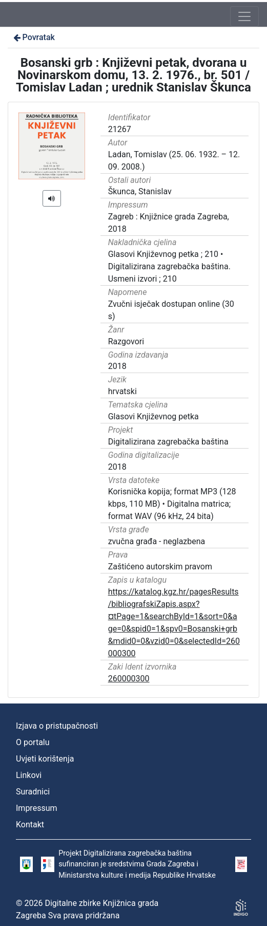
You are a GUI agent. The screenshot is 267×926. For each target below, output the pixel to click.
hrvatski (122, 391)
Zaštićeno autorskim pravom (160, 566)
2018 (117, 366)
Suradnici (33, 792)
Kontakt (30, 824)
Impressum (36, 808)
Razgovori (126, 341)
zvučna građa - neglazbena (157, 541)
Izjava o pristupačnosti (57, 726)
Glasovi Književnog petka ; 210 (163, 254)
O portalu (33, 742)
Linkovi (29, 775)
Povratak (33, 37)
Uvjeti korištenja (45, 759)
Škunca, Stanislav (140, 191)
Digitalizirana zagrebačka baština (168, 442)
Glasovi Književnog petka (153, 416)
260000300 (129, 678)
